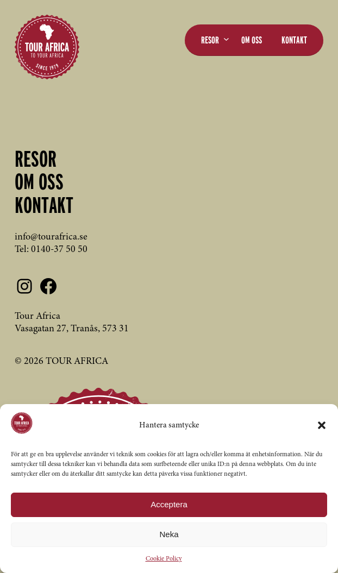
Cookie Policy (164, 559)
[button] (321, 425)
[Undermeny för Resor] (226, 39)
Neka (168, 534)
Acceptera (169, 504)
